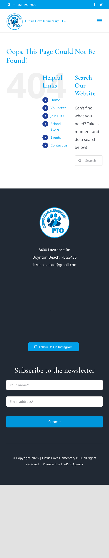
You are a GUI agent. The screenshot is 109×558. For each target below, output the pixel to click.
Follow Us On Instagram (53, 347)
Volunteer (58, 108)
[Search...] (89, 160)
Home (55, 100)
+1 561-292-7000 (24, 5)
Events (56, 137)
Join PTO (57, 116)
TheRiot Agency (72, 464)
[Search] (80, 160)
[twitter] (101, 4)
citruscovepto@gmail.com (54, 264)
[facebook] (94, 4)
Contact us (59, 145)
